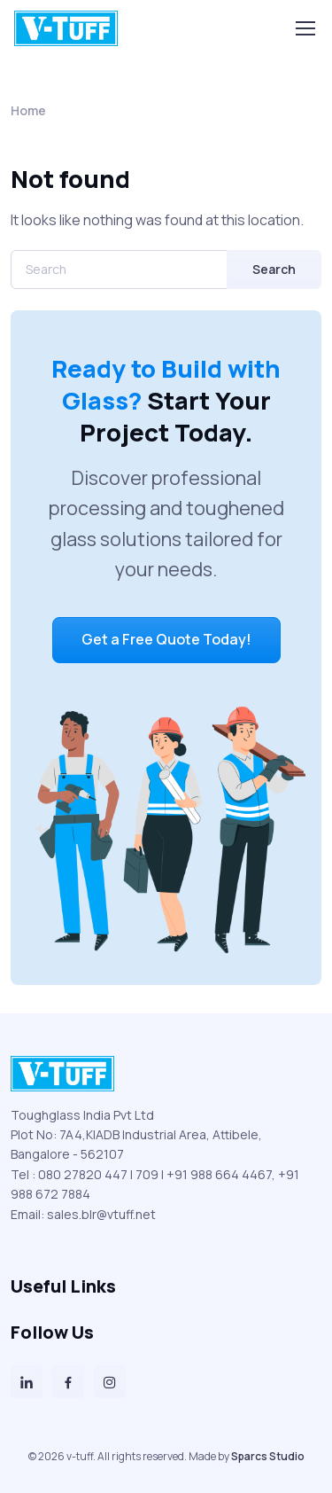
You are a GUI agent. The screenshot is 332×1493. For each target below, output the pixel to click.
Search (274, 269)
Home (28, 110)
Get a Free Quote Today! (166, 639)
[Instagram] (110, 1382)
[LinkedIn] (26, 1382)
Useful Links (63, 1286)
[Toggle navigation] (304, 28)
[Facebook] (68, 1382)
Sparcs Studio (268, 1456)
